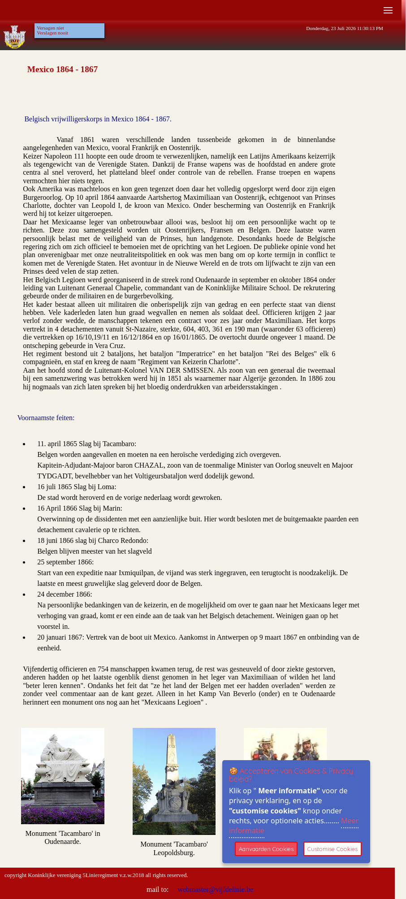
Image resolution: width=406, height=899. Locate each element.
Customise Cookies (332, 848)
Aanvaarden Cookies (266, 848)
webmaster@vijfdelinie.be (214, 889)
